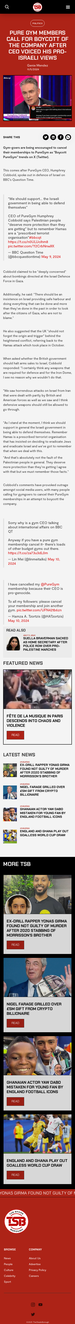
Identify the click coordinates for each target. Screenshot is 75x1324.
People (8, 1264)
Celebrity (9, 1275)
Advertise (35, 1264)
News (7, 1258)
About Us (35, 1258)
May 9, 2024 (51, 256)
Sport (7, 1281)
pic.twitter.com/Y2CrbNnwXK (31, 246)
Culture (8, 1270)
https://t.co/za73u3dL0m (28, 553)
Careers (34, 1275)
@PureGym (50, 584)
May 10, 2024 (18, 620)
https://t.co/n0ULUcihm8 (28, 242)
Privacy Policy (37, 1270)
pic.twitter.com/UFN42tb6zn (39, 610)
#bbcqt (35, 237)
